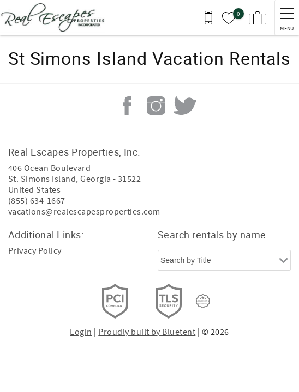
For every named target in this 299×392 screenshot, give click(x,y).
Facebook (127, 106)
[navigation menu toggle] (286, 17)
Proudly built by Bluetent (146, 332)
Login (81, 332)
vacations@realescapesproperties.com (84, 211)
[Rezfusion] (203, 301)
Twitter (185, 106)
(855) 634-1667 (36, 200)
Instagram (156, 106)
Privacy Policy (35, 251)
